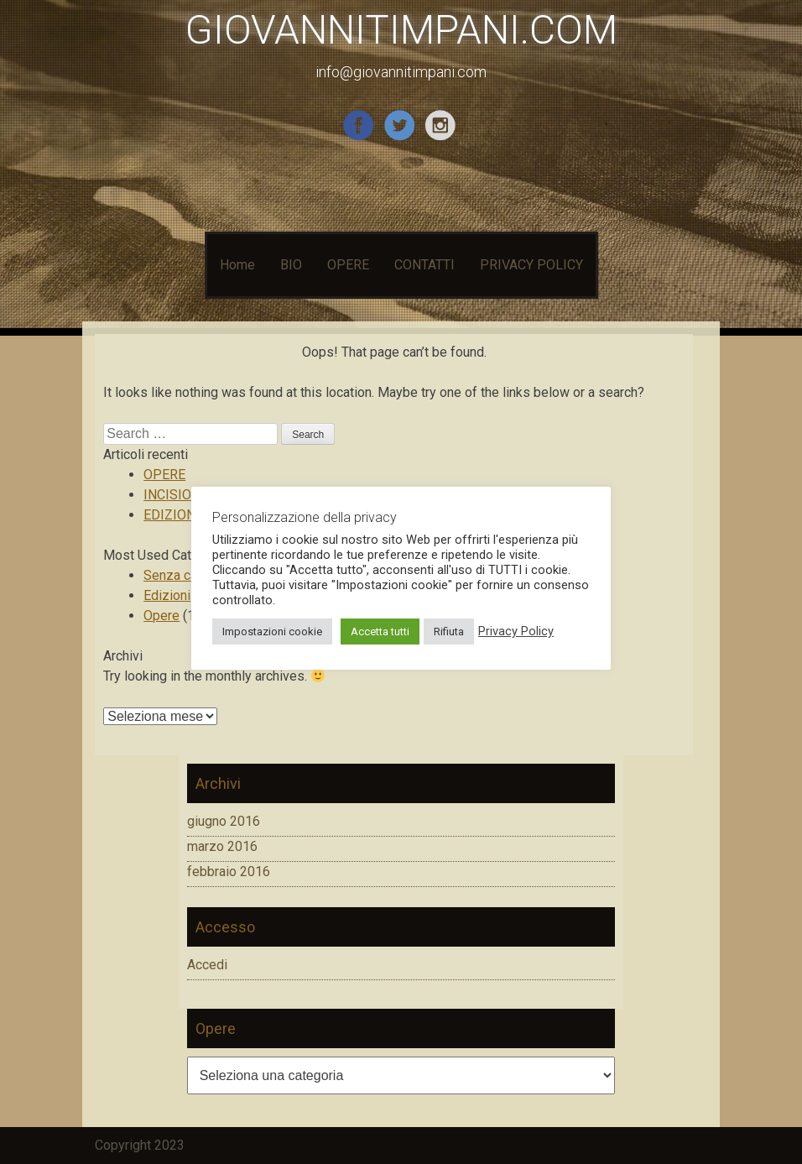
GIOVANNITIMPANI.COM (401, 30)
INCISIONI (174, 495)
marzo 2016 (222, 846)
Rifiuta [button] (449, 631)
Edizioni (166, 595)
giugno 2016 (223, 821)
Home (237, 265)
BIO (291, 265)
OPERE (348, 265)
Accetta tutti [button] (380, 631)
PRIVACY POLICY (531, 265)
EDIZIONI (171, 515)
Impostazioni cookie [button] (272, 631)
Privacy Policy (516, 631)
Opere (161, 616)
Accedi (207, 965)
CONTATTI (424, 265)
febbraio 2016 (228, 872)
